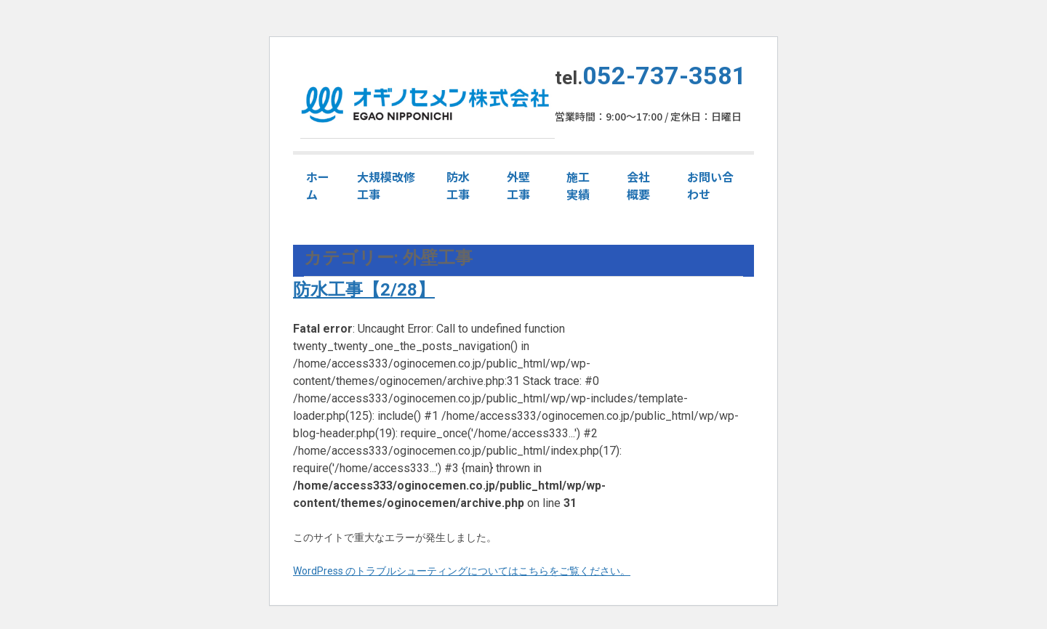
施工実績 (578, 185)
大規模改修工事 (386, 185)
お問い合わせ (710, 185)
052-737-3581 (664, 75)
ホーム (317, 185)
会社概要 (638, 185)
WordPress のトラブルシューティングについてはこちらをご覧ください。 (461, 571)
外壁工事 (518, 185)
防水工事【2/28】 (364, 290)
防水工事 (458, 185)
